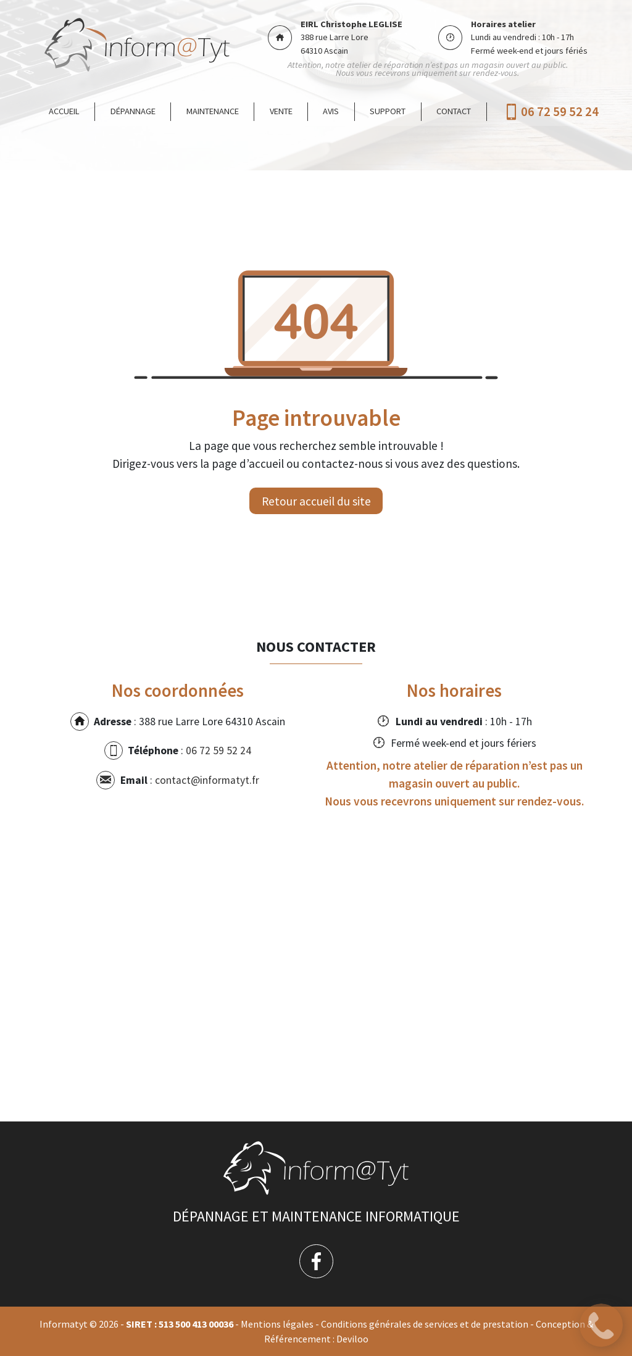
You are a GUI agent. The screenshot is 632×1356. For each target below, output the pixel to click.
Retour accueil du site (316, 501)
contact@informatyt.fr (207, 780)
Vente (281, 111)
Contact (453, 111)
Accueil (64, 111)
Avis (331, 111)
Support (387, 111)
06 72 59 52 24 (560, 112)
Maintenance (212, 111)
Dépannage (133, 111)
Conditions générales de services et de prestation (424, 1324)
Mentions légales (277, 1324)
